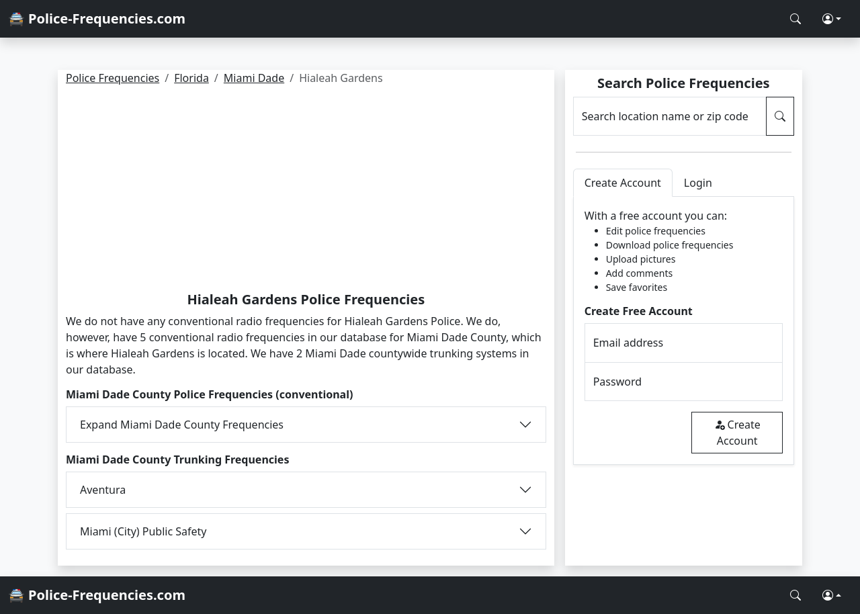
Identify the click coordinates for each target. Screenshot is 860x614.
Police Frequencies (112, 78)
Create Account (737, 432)
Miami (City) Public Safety (143, 531)
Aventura (103, 489)
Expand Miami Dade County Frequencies (182, 424)
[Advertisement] (306, 191)
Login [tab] (698, 182)
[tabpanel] (683, 331)
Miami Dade (254, 78)
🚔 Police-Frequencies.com (96, 18)
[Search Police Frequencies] (795, 18)
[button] (832, 18)
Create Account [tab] (623, 182)
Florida (191, 78)
